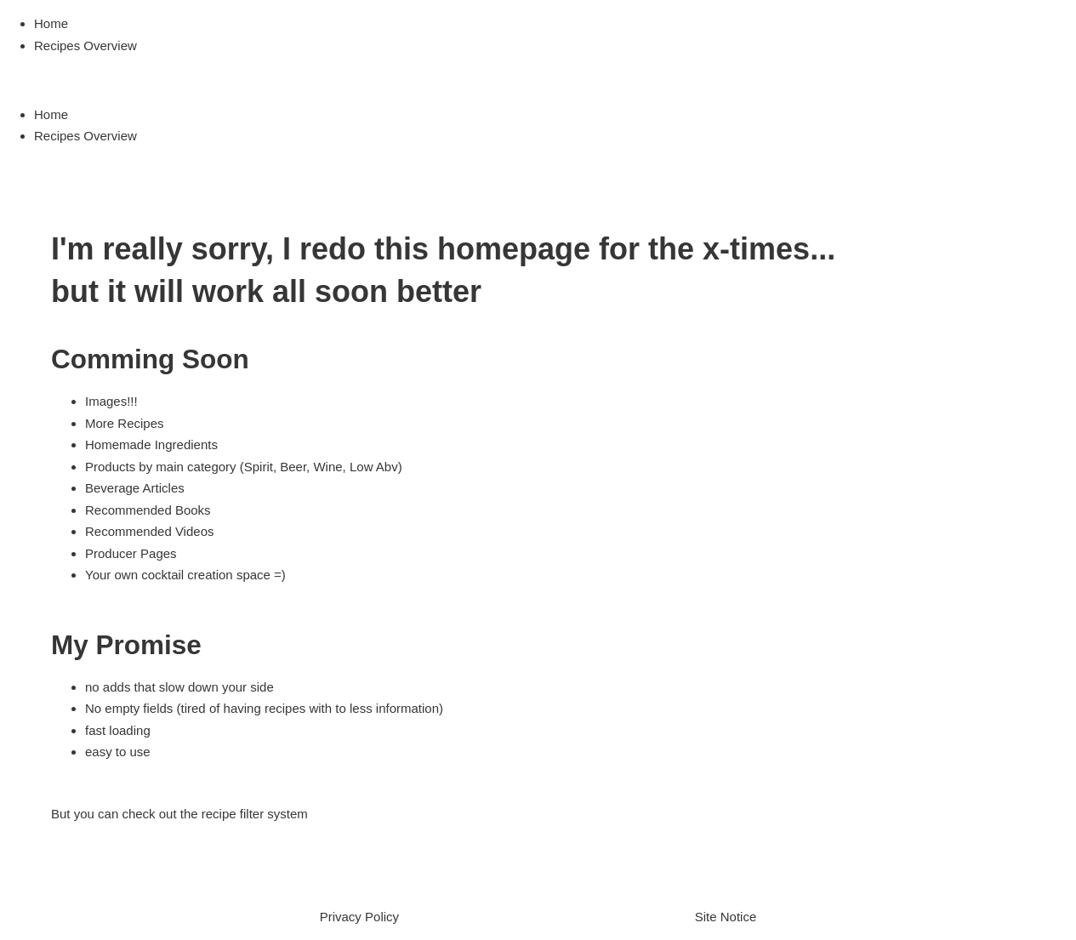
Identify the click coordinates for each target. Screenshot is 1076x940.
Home (51, 23)
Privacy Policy (359, 916)
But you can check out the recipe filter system (179, 813)
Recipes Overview (85, 45)
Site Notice (726, 916)
